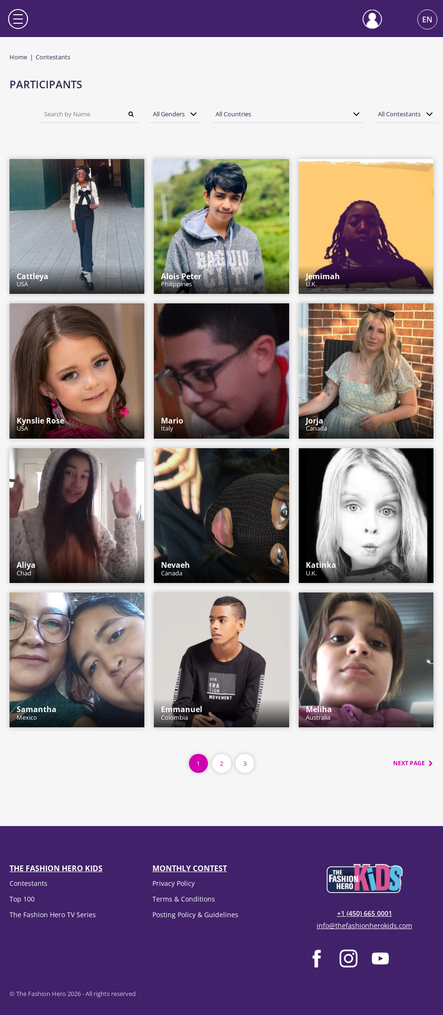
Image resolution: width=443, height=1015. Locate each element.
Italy (172, 424)
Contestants (28, 883)
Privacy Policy (173, 883)
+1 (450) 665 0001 (364, 913)
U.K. (323, 280)
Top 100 (22, 898)
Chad (26, 568)
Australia (319, 713)
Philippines (181, 280)
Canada (316, 424)
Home (18, 57)
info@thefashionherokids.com (364, 925)
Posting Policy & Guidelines (195, 914)
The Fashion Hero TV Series (52, 914)
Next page (409, 763)
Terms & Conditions (183, 898)
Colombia (181, 713)
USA (32, 280)
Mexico (37, 713)
